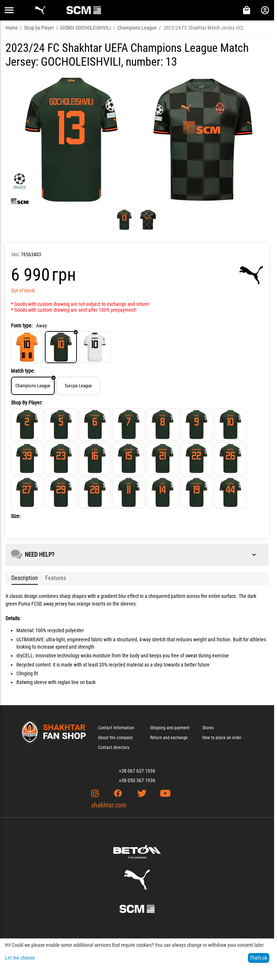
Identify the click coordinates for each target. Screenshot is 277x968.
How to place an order (222, 737)
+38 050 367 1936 (137, 780)
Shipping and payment (170, 727)
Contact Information (116, 727)
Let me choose (20, 958)
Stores (208, 727)
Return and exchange (169, 737)
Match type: (23, 371)
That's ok (258, 958)
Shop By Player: (26, 403)
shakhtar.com (108, 805)
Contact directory (113, 747)
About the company (115, 737)
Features (55, 578)
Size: (15, 516)
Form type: (21, 326)
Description (24, 578)
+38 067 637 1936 (137, 771)
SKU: (15, 254)
